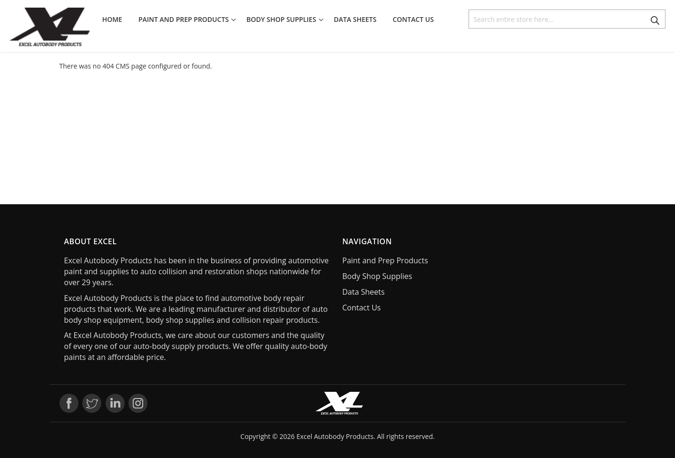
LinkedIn (115, 403)
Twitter (91, 403)
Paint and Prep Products (385, 260)
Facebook (69, 403)
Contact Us (361, 307)
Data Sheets (363, 292)
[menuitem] (115, 19)
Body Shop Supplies (377, 276)
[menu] (271, 19)
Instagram (138, 403)
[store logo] (50, 27)
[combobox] (567, 19)
